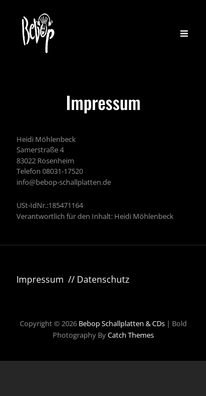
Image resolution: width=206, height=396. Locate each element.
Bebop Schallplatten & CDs (122, 323)
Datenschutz (103, 279)
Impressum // (46, 279)
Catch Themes (131, 335)
